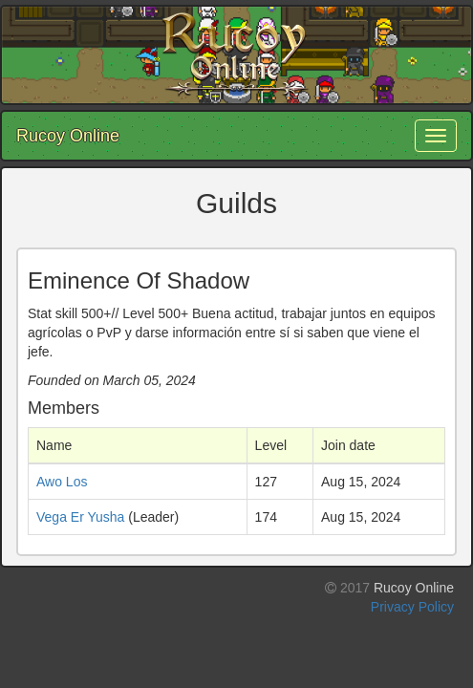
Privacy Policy (412, 606)
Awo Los (61, 481)
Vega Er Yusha (80, 517)
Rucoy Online (67, 135)
